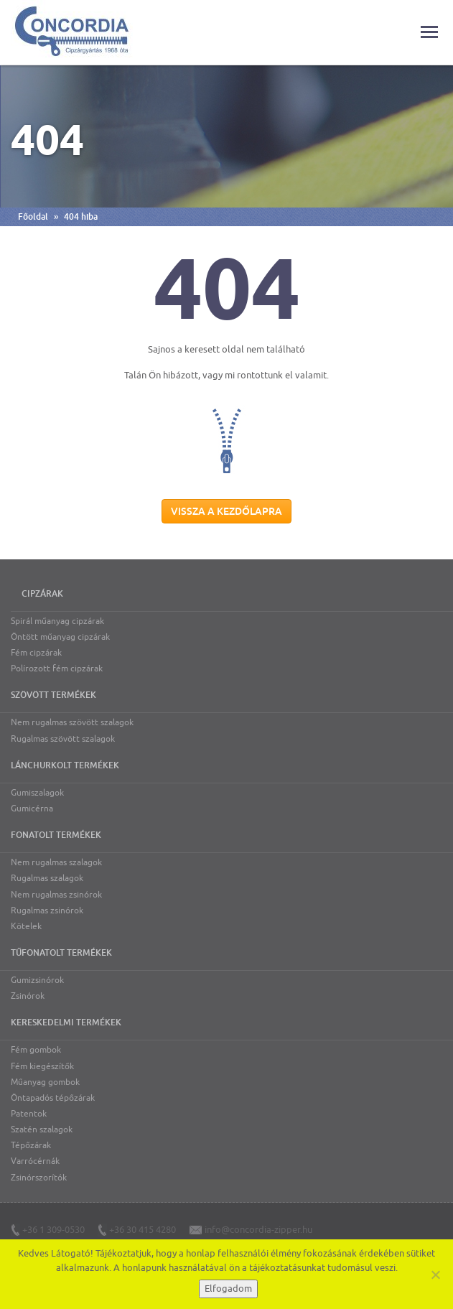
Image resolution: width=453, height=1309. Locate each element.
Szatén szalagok (42, 1129)
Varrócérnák (35, 1161)
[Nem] (435, 1274)
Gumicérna (32, 808)
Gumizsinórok (37, 980)
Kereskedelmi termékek (66, 1022)
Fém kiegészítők (42, 1066)
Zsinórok (28, 996)
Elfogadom (228, 1288)
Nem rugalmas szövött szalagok (72, 722)
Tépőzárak (31, 1145)
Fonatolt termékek (56, 835)
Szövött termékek (53, 695)
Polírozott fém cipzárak (57, 668)
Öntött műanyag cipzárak (60, 637)
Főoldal (33, 217)
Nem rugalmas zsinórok (56, 894)
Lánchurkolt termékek (65, 765)
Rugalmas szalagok (47, 878)
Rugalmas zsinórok (47, 910)
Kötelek (26, 926)
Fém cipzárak (36, 652)
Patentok (29, 1113)
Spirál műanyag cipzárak (57, 621)
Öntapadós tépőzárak (53, 1098)
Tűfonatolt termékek (61, 953)
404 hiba (81, 217)
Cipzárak (42, 594)
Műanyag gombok (45, 1082)
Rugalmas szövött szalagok (63, 739)
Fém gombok (36, 1050)
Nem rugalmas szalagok (56, 862)
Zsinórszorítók (39, 1177)
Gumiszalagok (37, 792)
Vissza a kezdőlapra (226, 511)
